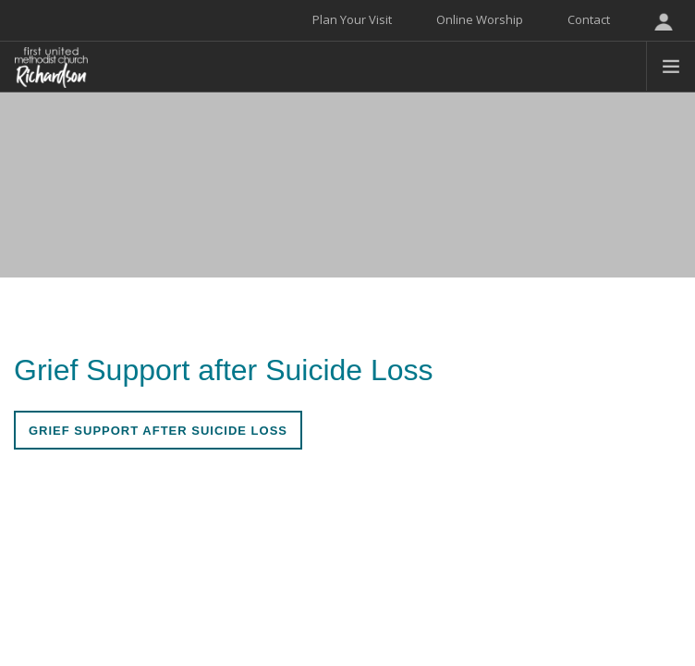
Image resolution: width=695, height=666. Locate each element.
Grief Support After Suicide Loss (158, 431)
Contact (588, 19)
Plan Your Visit (352, 19)
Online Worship (479, 19)
